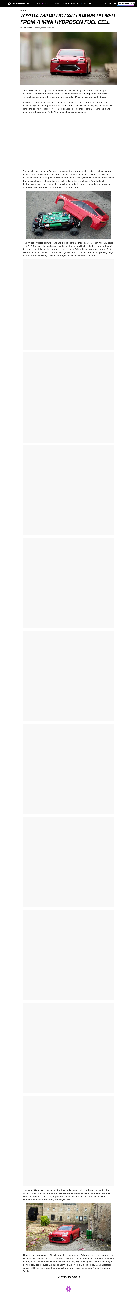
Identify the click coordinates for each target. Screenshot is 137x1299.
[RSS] (115, 3)
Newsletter (126, 3)
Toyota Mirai (66, 105)
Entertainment (71, 3)
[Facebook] (101, 3)
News (37, 3)
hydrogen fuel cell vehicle (96, 93)
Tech (46, 3)
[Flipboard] (110, 3)
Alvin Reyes (27, 28)
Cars (56, 3)
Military (88, 3)
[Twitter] (105, 3)
